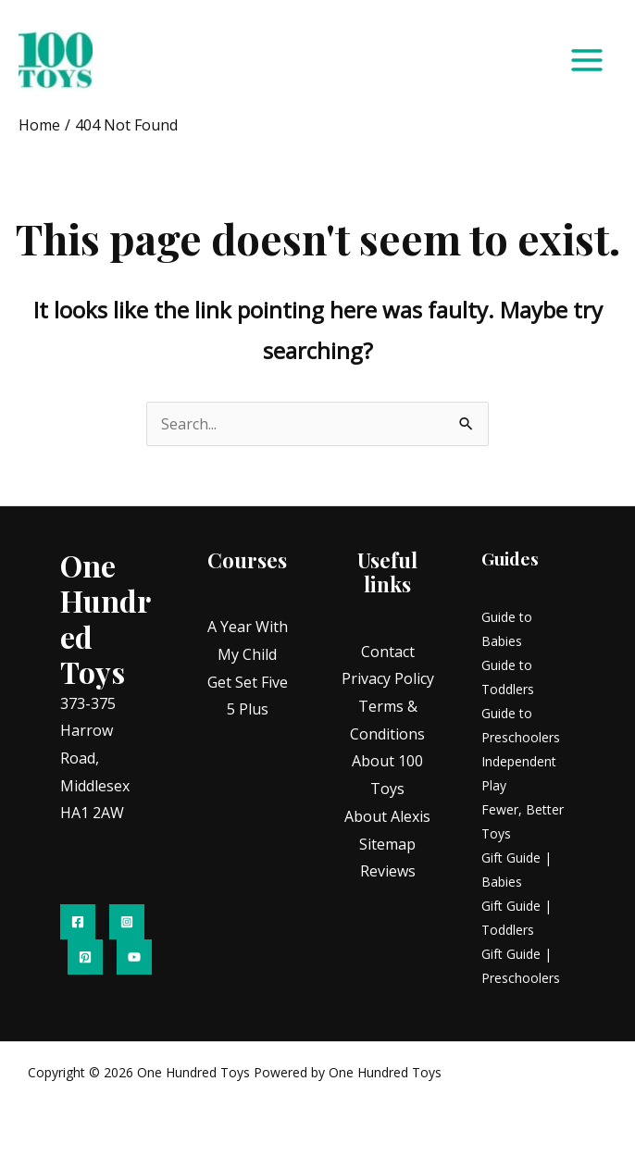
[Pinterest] (85, 958)
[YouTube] (134, 958)
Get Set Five (247, 684)
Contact (388, 653)
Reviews (388, 874)
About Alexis (387, 818)
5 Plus (247, 712)
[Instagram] (126, 923)
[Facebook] (77, 923)
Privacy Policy (388, 681)
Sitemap (387, 846)
